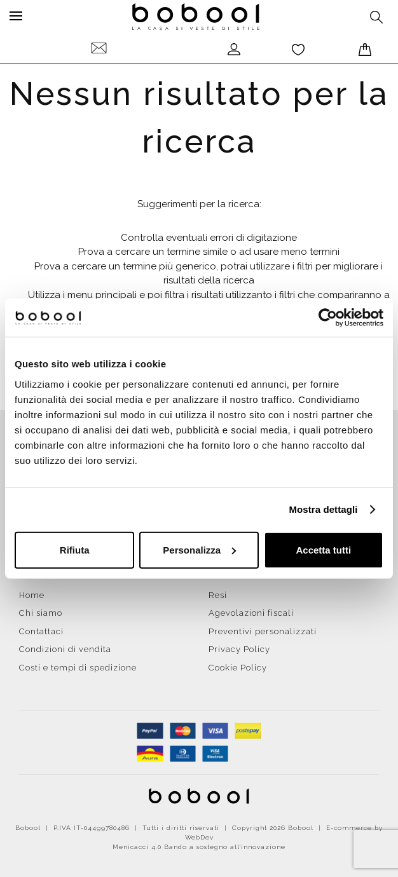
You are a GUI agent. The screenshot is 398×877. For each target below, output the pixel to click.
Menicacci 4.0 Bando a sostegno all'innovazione (199, 846)
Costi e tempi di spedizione (78, 667)
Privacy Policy (239, 649)
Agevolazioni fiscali (251, 613)
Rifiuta (75, 549)
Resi (218, 595)
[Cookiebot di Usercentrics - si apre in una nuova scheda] (327, 317)
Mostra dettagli (323, 509)
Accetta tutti (323, 549)
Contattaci (41, 631)
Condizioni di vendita (65, 649)
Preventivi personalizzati (263, 631)
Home (32, 595)
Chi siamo (40, 613)
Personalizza (199, 549)
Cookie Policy (238, 667)
